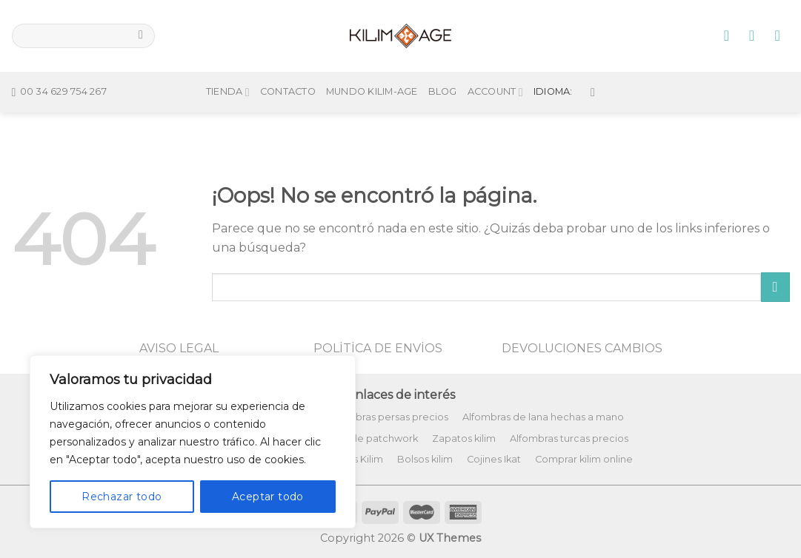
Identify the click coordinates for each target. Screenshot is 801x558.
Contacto (288, 67)
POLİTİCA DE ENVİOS (377, 348)
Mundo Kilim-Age (372, 67)
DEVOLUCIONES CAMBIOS (582, 348)
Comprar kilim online (584, 459)
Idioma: (564, 68)
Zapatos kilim (464, 438)
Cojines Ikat (494, 459)
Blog (442, 67)
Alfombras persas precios (388, 417)
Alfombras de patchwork (359, 438)
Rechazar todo (122, 496)
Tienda (228, 68)
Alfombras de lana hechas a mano (543, 417)
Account (495, 68)
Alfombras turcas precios (569, 438)
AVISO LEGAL (179, 348)
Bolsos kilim (425, 459)
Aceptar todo (268, 496)
